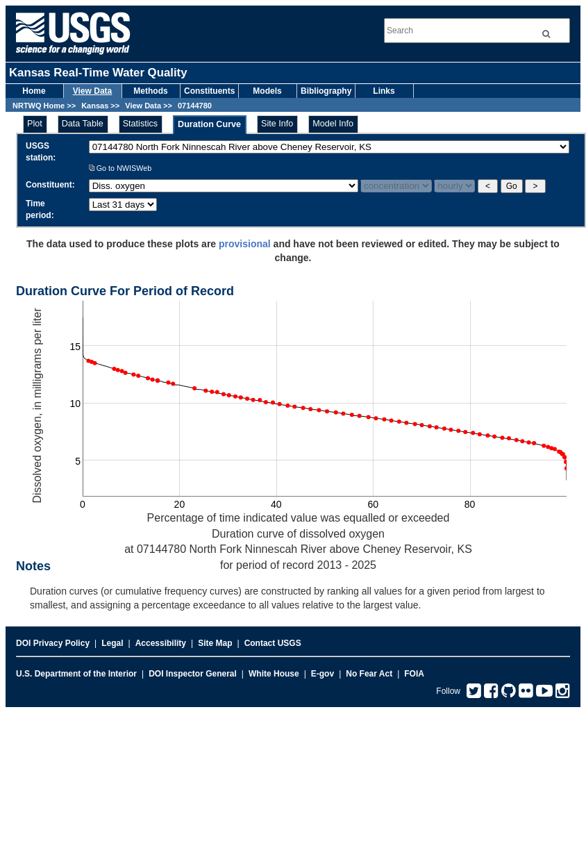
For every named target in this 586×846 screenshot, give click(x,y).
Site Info (277, 123)
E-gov (322, 674)
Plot (34, 123)
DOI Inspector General (193, 674)
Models (267, 91)
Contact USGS (272, 643)
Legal (112, 643)
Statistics (140, 123)
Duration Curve (209, 124)
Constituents (209, 91)
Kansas (94, 105)
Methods (150, 91)
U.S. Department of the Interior (76, 674)
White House (274, 674)
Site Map (215, 643)
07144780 (195, 105)
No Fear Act (369, 674)
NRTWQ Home (38, 105)
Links (383, 91)
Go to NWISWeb (120, 168)
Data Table (82, 123)
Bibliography (326, 91)
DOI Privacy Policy (53, 643)
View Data (92, 91)
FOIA (414, 674)
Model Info (332, 123)
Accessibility (160, 643)
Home (33, 91)
